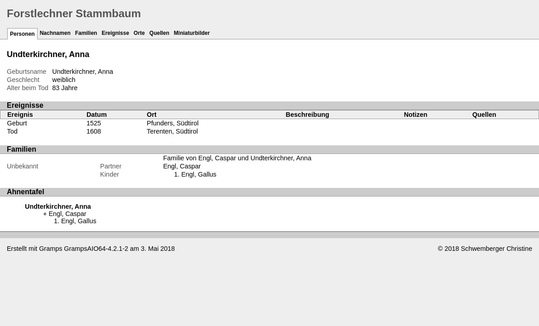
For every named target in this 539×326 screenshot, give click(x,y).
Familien (86, 33)
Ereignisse (115, 33)
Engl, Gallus (199, 174)
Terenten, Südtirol (172, 131)
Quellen (159, 33)
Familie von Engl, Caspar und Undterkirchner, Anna (237, 158)
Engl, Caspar (182, 166)
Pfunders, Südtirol (172, 123)
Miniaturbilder (192, 33)
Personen (22, 34)
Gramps (50, 248)
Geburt (17, 123)
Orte (139, 33)
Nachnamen (55, 33)
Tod (12, 131)
